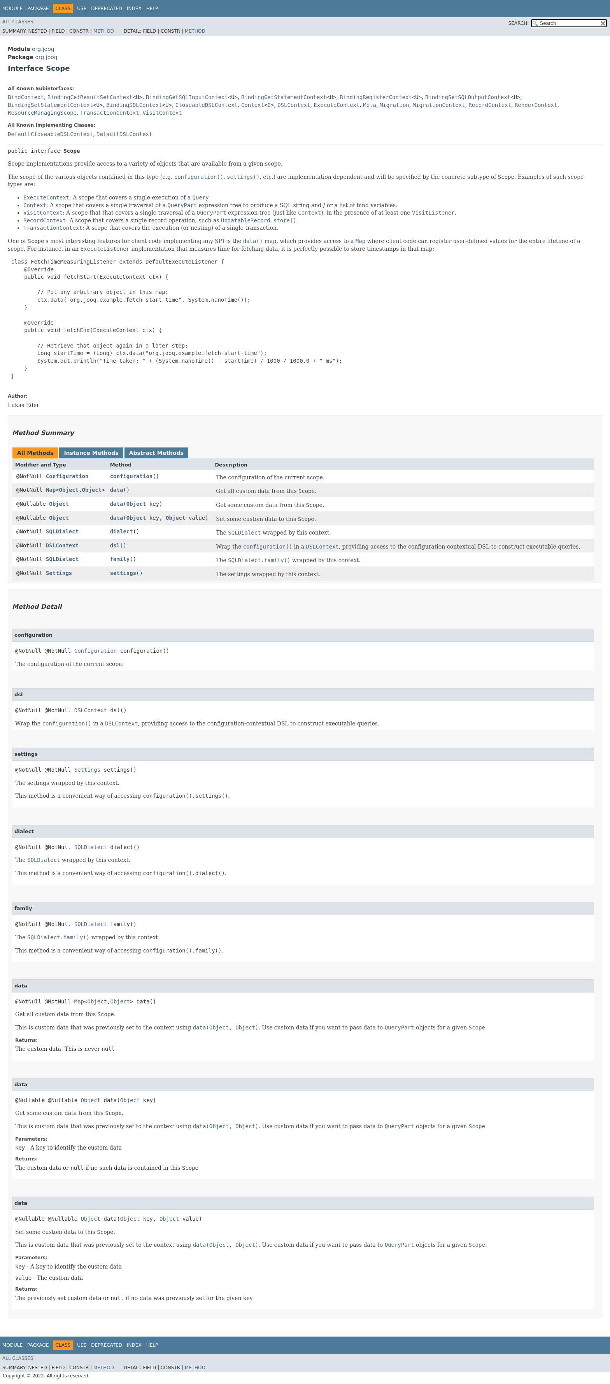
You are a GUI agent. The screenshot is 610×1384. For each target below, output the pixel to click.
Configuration (67, 476)
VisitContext (162, 113)
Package (38, 8)
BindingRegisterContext (376, 97)
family (120, 559)
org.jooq (43, 49)
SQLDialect (62, 531)
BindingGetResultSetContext (90, 97)
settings (123, 573)
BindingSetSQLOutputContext (467, 97)
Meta (369, 105)
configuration (131, 476)
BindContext (26, 97)
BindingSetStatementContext (50, 105)
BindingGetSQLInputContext (187, 97)
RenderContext (536, 105)
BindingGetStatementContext (283, 97)
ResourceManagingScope (42, 113)
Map (51, 490)
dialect (121, 531)
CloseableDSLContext (206, 105)
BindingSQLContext (134, 105)
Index (134, 8)
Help (152, 8)
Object (69, 490)
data (116, 490)
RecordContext (489, 105)
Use (81, 8)
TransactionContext (109, 113)
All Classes (17, 21)
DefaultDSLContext (124, 134)
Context (252, 105)
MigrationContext (439, 105)
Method (103, 31)
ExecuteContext (336, 105)
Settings (59, 573)
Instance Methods (91, 453)
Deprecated (106, 8)
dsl (115, 545)
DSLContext (293, 105)
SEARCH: (518, 23)
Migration (394, 105)
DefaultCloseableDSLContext (50, 134)
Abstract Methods (156, 453)
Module (12, 8)
